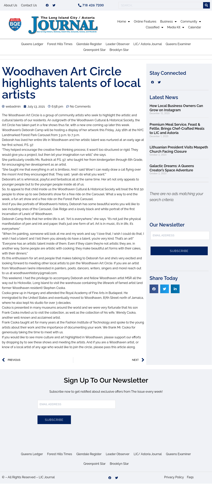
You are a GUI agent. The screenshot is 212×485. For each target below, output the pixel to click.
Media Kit (175, 29)
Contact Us (29, 6)
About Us (10, 6)
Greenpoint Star (94, 51)
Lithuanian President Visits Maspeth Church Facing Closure (179, 151)
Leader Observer (118, 45)
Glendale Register (89, 45)
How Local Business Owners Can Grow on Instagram (176, 109)
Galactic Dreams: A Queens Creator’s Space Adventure (172, 169)
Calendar (194, 28)
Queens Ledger (32, 45)
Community (190, 23)
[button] (154, 290)
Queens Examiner (178, 45)
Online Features (145, 23)
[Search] (206, 6)
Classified (154, 29)
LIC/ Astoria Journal (148, 45)
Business (168, 23)
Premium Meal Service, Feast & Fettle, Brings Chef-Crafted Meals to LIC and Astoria (177, 130)
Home (123, 23)
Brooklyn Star (119, 51)
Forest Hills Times (59, 45)
